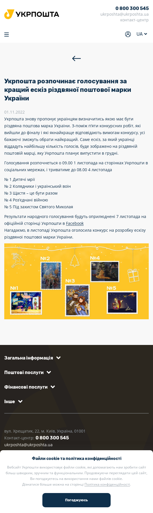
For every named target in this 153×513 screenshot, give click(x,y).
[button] (31, 358)
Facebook (75, 223)
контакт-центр (134, 20)
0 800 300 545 (132, 8)
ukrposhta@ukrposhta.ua (124, 14)
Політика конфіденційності (107, 484)
